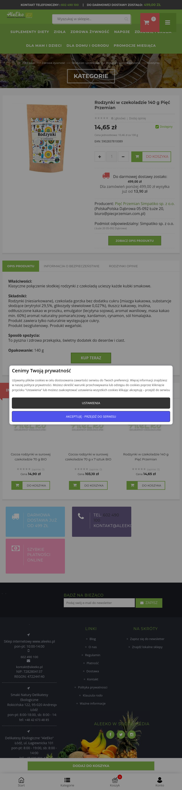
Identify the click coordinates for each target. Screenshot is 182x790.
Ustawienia (91, 403)
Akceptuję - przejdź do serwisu (91, 416)
